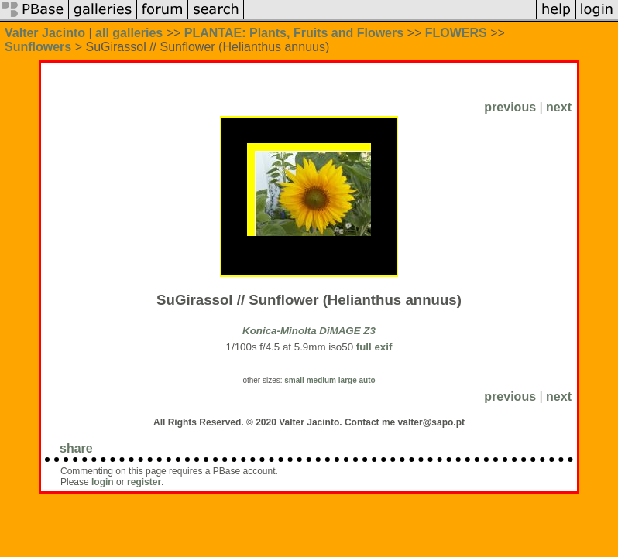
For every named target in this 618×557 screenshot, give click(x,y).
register (144, 482)
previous (510, 107)
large (347, 380)
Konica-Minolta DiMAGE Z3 (309, 331)
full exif (374, 347)
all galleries (129, 32)
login (102, 482)
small (294, 380)
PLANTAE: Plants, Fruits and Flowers (293, 32)
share (76, 448)
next (559, 107)
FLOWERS (456, 32)
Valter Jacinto (45, 32)
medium (321, 380)
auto (367, 380)
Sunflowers (38, 46)
